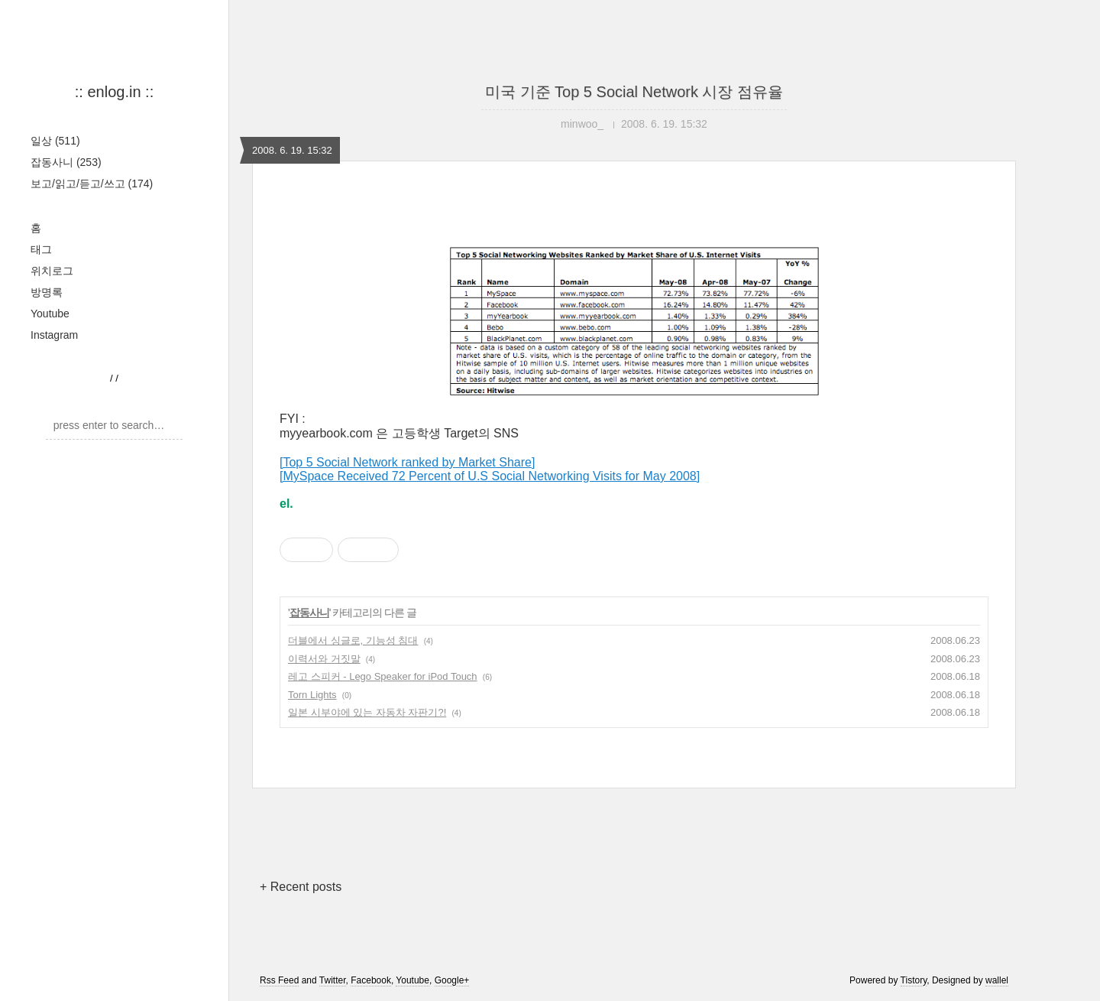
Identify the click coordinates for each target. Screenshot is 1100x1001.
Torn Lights (312, 694)
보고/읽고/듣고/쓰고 (92, 183)
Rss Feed (279, 980)
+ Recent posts (300, 886)
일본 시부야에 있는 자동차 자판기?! (367, 712)
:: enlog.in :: (114, 91)
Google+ (452, 980)
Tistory (914, 980)
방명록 (47, 292)
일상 (55, 141)
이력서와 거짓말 (324, 659)
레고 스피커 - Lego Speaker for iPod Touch (382, 676)
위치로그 (52, 271)
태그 (41, 249)
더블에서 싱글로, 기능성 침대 (353, 640)
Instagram (54, 335)
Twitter (332, 980)
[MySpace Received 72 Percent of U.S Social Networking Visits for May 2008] (490, 476)
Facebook (371, 980)
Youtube (50, 313)
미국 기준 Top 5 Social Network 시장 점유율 (634, 91)
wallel (996, 980)
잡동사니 (66, 162)
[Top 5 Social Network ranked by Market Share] (407, 462)
